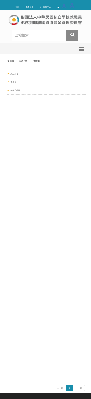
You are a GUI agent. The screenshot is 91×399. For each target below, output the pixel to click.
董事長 (13, 82)
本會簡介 (36, 61)
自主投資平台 (45, 7)
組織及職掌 (15, 90)
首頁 (17, 7)
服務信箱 (29, 7)
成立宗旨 (14, 74)
